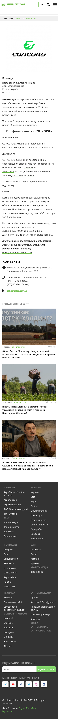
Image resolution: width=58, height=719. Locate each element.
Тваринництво (11, 526)
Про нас (35, 597)
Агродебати (10, 577)
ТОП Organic (10, 513)
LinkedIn (8, 636)
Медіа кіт (9, 597)
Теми (7, 517)
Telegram (8, 627)
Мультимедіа (39, 567)
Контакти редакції (40, 614)
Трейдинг (9, 531)
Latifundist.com (41, 592)
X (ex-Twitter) (10, 641)
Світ (33, 496)
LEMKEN (28, 167)
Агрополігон (10, 499)
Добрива (35, 533)
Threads (8, 646)
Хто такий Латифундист (43, 602)
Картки (7, 581)
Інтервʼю (8, 549)
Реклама (9, 592)
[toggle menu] (55, 4)
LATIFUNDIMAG (39, 626)
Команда (35, 619)
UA (41, 4)
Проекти (9, 487)
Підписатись (46, 669)
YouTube (8, 622)
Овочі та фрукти (39, 524)
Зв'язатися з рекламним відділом (15, 608)
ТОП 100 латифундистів (16, 509)
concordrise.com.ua (17, 290)
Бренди (35, 563)
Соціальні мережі (15, 613)
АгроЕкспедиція (12, 504)
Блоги (7, 554)
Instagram (9, 632)
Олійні (34, 506)
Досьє (34, 554)
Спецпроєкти (18, 346)
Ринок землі (10, 536)
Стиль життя (10, 572)
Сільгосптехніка (39, 510)
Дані (33, 544)
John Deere (17, 175)
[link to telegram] (5, 684)
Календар (36, 549)
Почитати (10, 544)
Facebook (8, 618)
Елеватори (36, 515)
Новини (36, 487)
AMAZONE (8, 171)
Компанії (35, 558)
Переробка (36, 529)
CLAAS (30, 175)
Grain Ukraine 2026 (26, 18)
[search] (48, 4)
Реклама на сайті (13, 602)
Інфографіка (37, 571)
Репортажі (9, 586)
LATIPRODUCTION (41, 630)
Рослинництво (11, 522)
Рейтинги (9, 563)
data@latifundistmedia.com (17, 252)
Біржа (34, 623)
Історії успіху (10, 567)
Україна (35, 492)
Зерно (34, 501)
